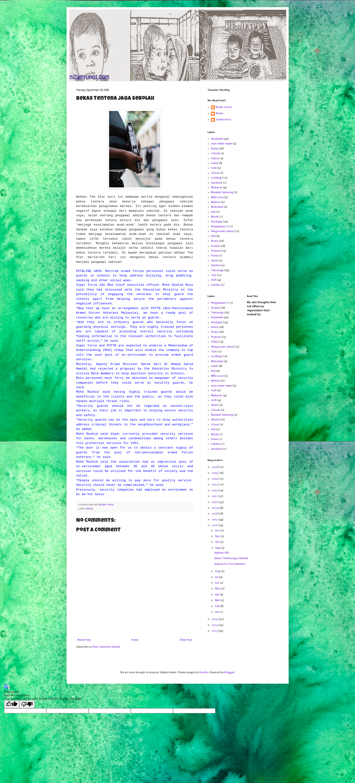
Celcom (215, 153)
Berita (89, 508)
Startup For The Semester (229, 564)
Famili (214, 163)
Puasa (214, 255)
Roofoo (203, 672)
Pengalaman (218, 226)
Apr (217, 594)
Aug (218, 571)
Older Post (186, 639)
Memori (215, 202)
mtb (213, 211)
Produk (215, 246)
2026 (215, 467)
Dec (217, 530)
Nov (218, 536)
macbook (216, 182)
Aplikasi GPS (221, 552)
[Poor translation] (27, 704)
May (218, 588)
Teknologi (217, 270)
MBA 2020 (217, 197)
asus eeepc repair (221, 143)
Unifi (214, 279)
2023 (215, 484)
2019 (215, 507)
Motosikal (217, 206)
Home (135, 639)
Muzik (215, 216)
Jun (217, 582)
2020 (215, 502)
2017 (215, 519)
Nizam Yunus (224, 107)
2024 (215, 478)
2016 (215, 525)
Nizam (219, 113)
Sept (218, 548)
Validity (215, 284)
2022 (215, 490)
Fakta (214, 158)
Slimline (216, 265)
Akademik (217, 138)
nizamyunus (223, 119)
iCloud (215, 173)
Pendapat (216, 221)
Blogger (229, 672)
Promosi (216, 250)
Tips (213, 275)
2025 (215, 473)
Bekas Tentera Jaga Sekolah (231, 558)
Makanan (217, 187)
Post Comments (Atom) (106, 646)
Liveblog (216, 177)
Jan (217, 612)
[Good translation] (11, 704)
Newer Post (84, 639)
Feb (217, 606)
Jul (217, 577)
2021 (215, 496)
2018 (215, 513)
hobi (214, 167)
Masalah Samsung (222, 192)
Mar (218, 600)
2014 (215, 625)
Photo (214, 241)
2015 (215, 619)
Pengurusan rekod (222, 231)
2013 (215, 630)
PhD (213, 236)
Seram (214, 260)
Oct (217, 542)
